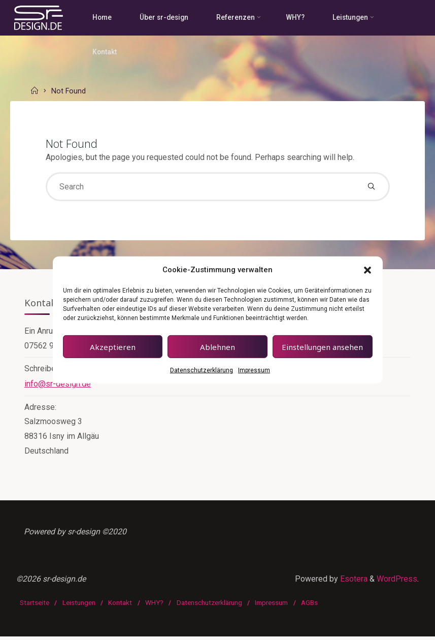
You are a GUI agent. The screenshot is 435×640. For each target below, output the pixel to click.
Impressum (254, 370)
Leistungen (78, 606)
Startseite (34, 606)
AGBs (310, 606)
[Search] (371, 187)
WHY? (154, 606)
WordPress (397, 583)
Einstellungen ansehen (322, 347)
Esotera (352, 583)
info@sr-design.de (57, 385)
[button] (367, 270)
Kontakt (120, 606)
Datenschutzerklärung (201, 370)
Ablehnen (217, 347)
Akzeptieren (113, 347)
